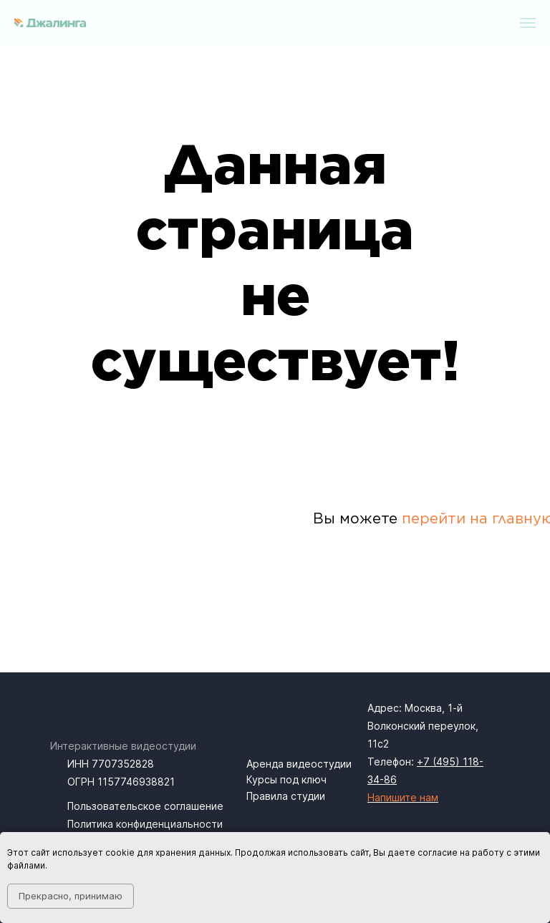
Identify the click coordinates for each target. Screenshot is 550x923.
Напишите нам (402, 797)
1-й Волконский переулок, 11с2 (422, 726)
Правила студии (285, 796)
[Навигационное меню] (528, 23)
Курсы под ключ (286, 779)
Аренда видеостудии (299, 764)
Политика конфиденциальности (145, 824)
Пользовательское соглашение (145, 806)
